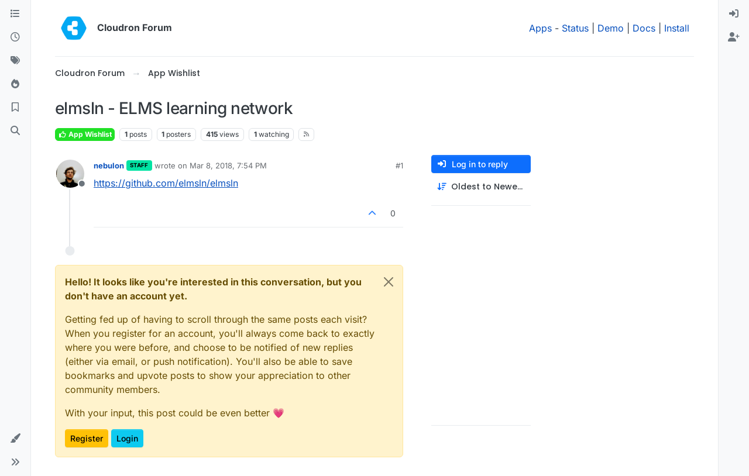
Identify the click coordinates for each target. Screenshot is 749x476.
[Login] (733, 14)
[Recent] (15, 37)
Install (676, 28)
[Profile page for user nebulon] (70, 174)
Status (575, 28)
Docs (644, 28)
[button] (15, 438)
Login (127, 438)
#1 (399, 165)
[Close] (388, 281)
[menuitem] (733, 14)
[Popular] (15, 84)
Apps (540, 28)
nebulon (109, 165)
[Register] (733, 37)
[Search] (15, 131)
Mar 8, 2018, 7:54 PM (228, 165)
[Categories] (15, 14)
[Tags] (15, 60)
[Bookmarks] (15, 107)
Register (86, 438)
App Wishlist (85, 134)
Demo (610, 28)
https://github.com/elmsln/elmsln (166, 183)
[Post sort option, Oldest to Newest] (481, 187)
